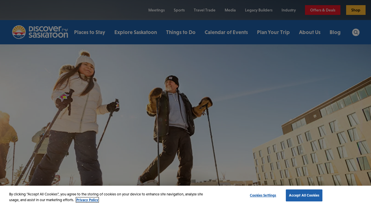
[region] (185, 196)
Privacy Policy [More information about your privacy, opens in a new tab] (87, 200)
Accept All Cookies (304, 195)
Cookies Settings (263, 195)
